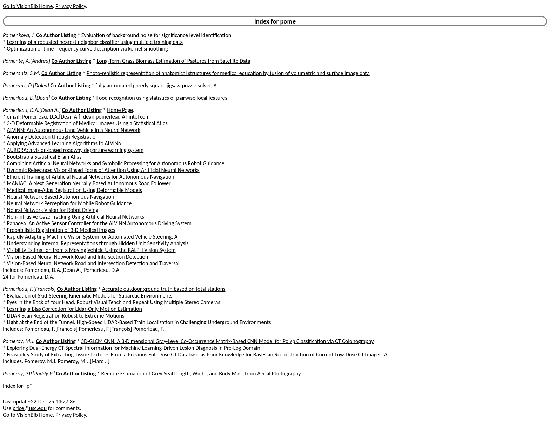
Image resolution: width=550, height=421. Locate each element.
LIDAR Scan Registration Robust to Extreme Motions (66, 315)
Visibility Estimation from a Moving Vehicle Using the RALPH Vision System (91, 250)
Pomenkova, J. (19, 35)
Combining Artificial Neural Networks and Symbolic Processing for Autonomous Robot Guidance (115, 163)
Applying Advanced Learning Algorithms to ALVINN (64, 143)
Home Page (120, 110)
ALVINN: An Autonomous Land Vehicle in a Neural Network (74, 130)
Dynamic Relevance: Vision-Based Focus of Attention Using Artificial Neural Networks (103, 170)
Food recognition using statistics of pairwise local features (161, 97)
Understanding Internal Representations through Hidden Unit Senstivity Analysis (98, 243)
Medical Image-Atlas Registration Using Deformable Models (74, 190)
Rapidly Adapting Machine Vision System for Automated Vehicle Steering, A (92, 236)
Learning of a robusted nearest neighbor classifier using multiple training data (95, 42)
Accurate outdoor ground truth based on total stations (163, 289)
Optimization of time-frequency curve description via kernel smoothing (87, 48)
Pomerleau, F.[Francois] (29, 289)
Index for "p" (17, 385)
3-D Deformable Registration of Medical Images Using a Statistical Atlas (87, 123)
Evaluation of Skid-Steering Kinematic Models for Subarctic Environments (90, 295)
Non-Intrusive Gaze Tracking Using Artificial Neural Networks (75, 216)
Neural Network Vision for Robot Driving (53, 210)
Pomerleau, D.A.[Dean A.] (32, 110)
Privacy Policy (70, 6)
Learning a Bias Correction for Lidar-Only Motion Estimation (74, 309)
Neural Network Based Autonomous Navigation (60, 196)
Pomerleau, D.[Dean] (26, 97)
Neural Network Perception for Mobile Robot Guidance (69, 203)
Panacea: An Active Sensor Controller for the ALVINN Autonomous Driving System (99, 223)
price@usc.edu (30, 408)
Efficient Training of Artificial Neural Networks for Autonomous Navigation (90, 176)
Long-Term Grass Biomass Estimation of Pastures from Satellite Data (173, 61)
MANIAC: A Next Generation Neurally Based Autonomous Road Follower (89, 183)
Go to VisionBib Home (28, 6)
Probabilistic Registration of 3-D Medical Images (61, 230)
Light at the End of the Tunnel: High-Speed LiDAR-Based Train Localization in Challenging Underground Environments (139, 322)
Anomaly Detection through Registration (53, 136)
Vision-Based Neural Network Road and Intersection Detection (77, 256)
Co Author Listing (56, 35)
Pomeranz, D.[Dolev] (26, 85)
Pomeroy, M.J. (19, 341)
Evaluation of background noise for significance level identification (156, 35)
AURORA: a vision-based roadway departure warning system (75, 150)
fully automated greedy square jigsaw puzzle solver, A (156, 85)
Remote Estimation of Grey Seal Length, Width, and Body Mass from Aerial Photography (201, 373)
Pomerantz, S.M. (21, 73)
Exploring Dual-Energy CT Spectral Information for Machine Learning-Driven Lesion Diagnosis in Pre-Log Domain (133, 348)
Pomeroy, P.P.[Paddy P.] (29, 373)
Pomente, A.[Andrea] (26, 61)
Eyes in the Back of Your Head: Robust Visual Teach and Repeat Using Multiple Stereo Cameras (113, 302)
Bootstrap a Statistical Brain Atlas (44, 156)
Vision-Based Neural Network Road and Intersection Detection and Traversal (93, 263)
